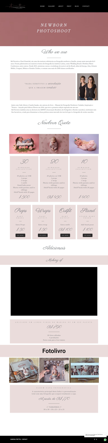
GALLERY (51, 6)
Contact (24, 439)
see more (20, 235)
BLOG (77, 6)
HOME (42, 6)
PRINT (69, 6)
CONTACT (85, 6)
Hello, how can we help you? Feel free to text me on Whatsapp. (94, 435)
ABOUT (60, 6)
